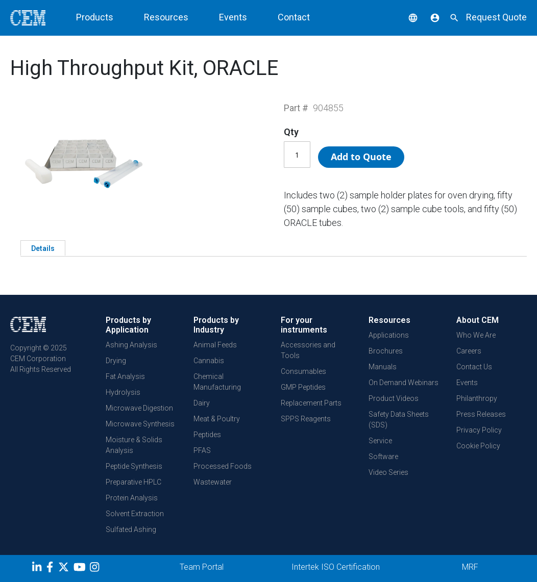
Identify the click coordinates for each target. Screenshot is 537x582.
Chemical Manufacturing (217, 381)
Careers (468, 351)
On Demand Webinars (403, 382)
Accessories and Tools (308, 350)
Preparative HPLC (133, 482)
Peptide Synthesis (134, 466)
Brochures (386, 351)
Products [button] (94, 17)
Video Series (388, 472)
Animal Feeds (215, 345)
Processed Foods (222, 466)
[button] (405, 17)
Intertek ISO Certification (335, 567)
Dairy (201, 403)
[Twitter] (64, 569)
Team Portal (202, 567)
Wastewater (212, 482)
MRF (470, 567)
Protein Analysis (132, 498)
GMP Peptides (303, 387)
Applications (389, 335)
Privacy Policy (479, 430)
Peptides (207, 435)
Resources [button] (166, 17)
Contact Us (474, 367)
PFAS (202, 450)
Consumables (303, 371)
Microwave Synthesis (140, 424)
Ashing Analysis (131, 345)
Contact (294, 17)
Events (233, 17)
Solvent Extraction (135, 514)
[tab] (42, 248)
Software (383, 456)
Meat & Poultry (216, 419)
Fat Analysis (125, 376)
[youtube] (81, 569)
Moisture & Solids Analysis (134, 445)
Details (43, 248)
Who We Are (476, 335)
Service (380, 441)
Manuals (383, 367)
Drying (116, 361)
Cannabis (208, 361)
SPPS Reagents (306, 419)
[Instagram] (96, 569)
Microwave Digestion (139, 408)
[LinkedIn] (38, 569)
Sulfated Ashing (131, 529)
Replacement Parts (311, 403)
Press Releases (481, 414)
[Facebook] (52, 569)
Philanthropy (476, 398)
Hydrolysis (123, 392)
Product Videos (394, 398)
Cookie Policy (478, 446)
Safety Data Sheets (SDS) (399, 419)
